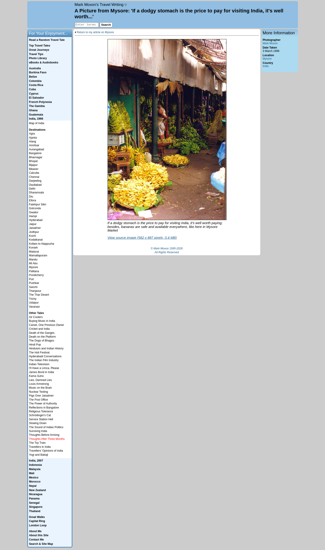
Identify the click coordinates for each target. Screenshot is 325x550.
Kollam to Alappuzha (41, 243)
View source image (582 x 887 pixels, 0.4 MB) (142, 237)
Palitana (34, 271)
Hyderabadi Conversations (45, 356)
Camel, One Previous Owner (46, 325)
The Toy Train (37, 442)
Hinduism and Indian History (46, 348)
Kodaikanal (36, 239)
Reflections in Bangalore (44, 407)
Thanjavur (35, 290)
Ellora (32, 200)
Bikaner (33, 169)
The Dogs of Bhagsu (41, 340)
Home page (50, 14)
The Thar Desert (39, 294)
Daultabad (35, 184)
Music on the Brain (40, 387)
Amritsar (34, 145)
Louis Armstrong (39, 383)
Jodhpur (34, 232)
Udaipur (34, 302)
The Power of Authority (43, 403)
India (266, 66)
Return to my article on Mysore (95, 32)
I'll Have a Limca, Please (44, 368)
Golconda (35, 208)
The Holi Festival (39, 352)
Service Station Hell (41, 419)
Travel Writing (101, 4)
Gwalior (33, 212)
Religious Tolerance (41, 411)
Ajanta (33, 137)
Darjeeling (35, 180)
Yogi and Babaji (38, 454)
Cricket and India (39, 328)
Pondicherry (36, 275)
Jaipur (33, 224)
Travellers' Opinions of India (46, 450)
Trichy (33, 298)
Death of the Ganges (42, 332)
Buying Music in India (42, 321)
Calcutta (34, 172)
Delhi (32, 188)
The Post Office (38, 399)
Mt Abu (33, 263)
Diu (31, 196)
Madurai (34, 251)
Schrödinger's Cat (40, 415)
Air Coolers (36, 317)
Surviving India (38, 431)
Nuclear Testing (38, 391)
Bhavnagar (35, 157)
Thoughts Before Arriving (44, 434)
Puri (31, 279)
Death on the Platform (42, 336)
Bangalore (35, 153)
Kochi (32, 235)
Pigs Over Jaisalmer (41, 395)
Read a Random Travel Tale (47, 40)
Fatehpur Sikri (37, 204)
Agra (32, 133)
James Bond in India (41, 372)
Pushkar (34, 283)
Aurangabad (36, 149)
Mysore (267, 58)
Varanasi (34, 306)
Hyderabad (36, 220)
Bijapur (33, 165)
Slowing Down (38, 423)
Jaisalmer (35, 228)
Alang (32, 141)
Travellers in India (40, 446)
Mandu (33, 259)
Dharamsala (36, 192)
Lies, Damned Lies (40, 380)
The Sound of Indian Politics (46, 427)
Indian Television (39, 364)
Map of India (36, 123)
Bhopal (33, 161)
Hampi (33, 216)
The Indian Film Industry (44, 360)
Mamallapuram (38, 255)
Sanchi (33, 287)
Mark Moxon (270, 43)
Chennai (34, 177)
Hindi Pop (35, 344)
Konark (33, 247)
